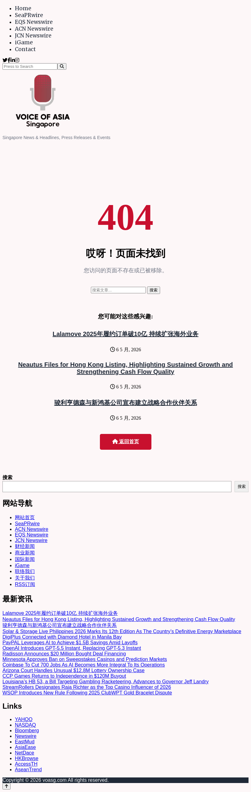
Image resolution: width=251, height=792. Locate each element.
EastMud (24, 741)
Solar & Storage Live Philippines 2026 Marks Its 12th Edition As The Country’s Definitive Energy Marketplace (121, 631)
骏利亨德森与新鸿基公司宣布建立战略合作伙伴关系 (125, 402)
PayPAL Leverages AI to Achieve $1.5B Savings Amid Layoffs (70, 642)
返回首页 (125, 441)
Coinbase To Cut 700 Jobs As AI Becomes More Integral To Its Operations (83, 664)
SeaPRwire (29, 15)
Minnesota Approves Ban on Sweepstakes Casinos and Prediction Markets (84, 659)
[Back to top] (6, 786)
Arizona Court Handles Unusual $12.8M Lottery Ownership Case (73, 670)
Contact (25, 49)
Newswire (25, 736)
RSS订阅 (25, 584)
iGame (24, 42)
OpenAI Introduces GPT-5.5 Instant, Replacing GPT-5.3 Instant (71, 648)
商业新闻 (25, 552)
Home (23, 8)
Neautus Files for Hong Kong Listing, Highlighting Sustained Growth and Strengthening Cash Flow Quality (125, 368)
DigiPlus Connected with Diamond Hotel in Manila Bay (62, 637)
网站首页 (25, 517)
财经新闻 (25, 546)
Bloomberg (27, 730)
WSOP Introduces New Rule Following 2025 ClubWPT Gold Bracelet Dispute (87, 692)
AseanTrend (28, 769)
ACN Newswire (34, 28)
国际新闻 (25, 559)
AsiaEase (25, 747)
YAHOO (24, 719)
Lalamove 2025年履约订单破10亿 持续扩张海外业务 (125, 333)
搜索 (7, 477)
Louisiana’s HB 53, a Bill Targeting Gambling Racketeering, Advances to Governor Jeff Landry (105, 681)
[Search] (61, 66)
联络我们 (25, 571)
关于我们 (25, 577)
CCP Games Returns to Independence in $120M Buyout (64, 676)
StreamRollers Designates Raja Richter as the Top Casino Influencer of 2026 (86, 687)
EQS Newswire (34, 22)
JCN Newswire (33, 35)
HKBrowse (26, 758)
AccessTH (26, 764)
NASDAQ (25, 725)
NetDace (24, 752)
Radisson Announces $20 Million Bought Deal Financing (64, 653)
